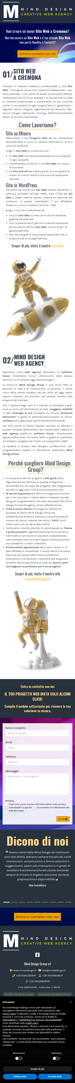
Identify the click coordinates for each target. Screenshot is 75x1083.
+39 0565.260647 (24, 975)
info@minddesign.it (52, 970)
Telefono (10, 756)
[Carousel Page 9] (68, 902)
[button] (70, 1001)
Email (8, 742)
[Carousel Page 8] (60, 902)
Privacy (9, 800)
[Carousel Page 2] (14, 902)
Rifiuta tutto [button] (20, 1076)
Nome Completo (15, 727)
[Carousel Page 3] (22, 902)
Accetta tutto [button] (55, 1076)
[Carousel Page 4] (30, 902)
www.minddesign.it (37, 579)
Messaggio (12, 771)
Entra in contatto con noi (37, 54)
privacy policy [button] (9, 1014)
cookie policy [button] (31, 1023)
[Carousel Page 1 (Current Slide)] (6, 902)
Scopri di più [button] (37, 1069)
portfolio (58, 245)
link (34, 807)
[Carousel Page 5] (37, 902)
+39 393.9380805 (50, 975)
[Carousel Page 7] (53, 902)
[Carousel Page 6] (45, 902)
